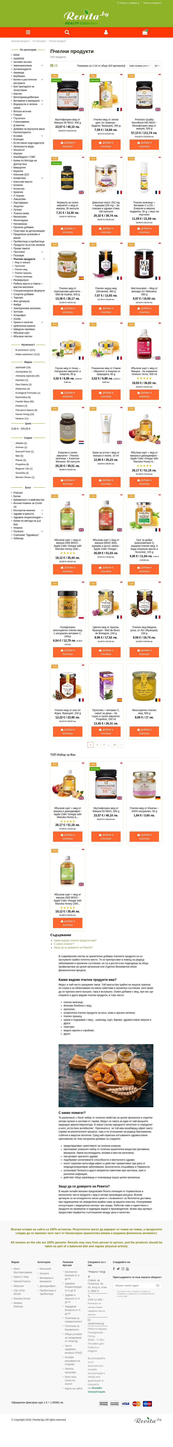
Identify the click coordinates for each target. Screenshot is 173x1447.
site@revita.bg (96, 1324)
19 (114, 745)
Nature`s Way (21, 1277)
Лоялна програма (70, 1371)
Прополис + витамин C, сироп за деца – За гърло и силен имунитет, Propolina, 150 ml (106, 715)
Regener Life (24, 469)
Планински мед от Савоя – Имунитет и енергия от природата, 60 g (106, 371)
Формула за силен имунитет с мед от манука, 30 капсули (67, 206)
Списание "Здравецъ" (26, 535)
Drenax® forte (24, 452)
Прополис (20, 266)
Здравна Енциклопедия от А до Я (73, 1288)
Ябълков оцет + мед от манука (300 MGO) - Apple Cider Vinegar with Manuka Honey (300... (67, 545)
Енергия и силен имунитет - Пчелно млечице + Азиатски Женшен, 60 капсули (68, 457)
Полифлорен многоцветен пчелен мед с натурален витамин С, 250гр (67, 632)
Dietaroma (22, 389)
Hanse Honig (24, 414)
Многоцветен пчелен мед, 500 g (144, 712)
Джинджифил (47, 1286)
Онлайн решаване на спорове (72, 1361)
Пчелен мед (21, 270)
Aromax (21, 447)
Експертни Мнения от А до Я (72, 1276)
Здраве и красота (24, 514)
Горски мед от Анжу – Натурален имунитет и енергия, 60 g (67, 371)
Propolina (22, 464)
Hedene (22, 419)
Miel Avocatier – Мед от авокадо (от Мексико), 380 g (144, 291)
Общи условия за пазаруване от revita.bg (73, 1338)
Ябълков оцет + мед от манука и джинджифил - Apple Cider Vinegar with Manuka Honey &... (144, 457)
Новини (18, 528)
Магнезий (45, 1269)
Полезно (18, 531)
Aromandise (23, 372)
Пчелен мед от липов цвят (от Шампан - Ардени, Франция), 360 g (106, 123)
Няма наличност (27, 354)
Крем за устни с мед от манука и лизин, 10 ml (105, 455)
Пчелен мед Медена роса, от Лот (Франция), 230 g (144, 630)
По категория (28, 50)
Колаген (44, 1274)
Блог (28, 487)
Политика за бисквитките (72, 1328)
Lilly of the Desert (19, 1293)
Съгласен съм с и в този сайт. (136, 1294)
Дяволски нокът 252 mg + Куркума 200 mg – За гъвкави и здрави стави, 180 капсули (106, 207)
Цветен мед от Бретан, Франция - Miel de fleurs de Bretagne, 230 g (106, 630)
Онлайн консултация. (97, 1390)
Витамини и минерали (46, 1280)
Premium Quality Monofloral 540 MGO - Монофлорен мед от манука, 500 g (144, 125)
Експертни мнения (24, 510)
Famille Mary (24, 401)
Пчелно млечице (23, 277)
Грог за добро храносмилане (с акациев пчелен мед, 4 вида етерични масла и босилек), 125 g (144, 546)
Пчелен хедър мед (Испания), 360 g (106, 290)
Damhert (21, 380)
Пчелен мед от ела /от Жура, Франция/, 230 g (67, 712)
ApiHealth (23, 367)
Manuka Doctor (22, 1299)
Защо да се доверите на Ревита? (73, 948)
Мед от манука (22, 263)
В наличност (25, 350)
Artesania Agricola (27, 376)
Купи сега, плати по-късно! (71, 1381)
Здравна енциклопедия (27, 517)
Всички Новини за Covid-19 (28, 505)
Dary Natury (23, 384)
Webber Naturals (18, 1305)
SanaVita (22, 473)
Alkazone (19, 1286)
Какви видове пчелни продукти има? (75, 941)
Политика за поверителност (73, 1320)
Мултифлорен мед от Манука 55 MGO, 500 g (67, 122)
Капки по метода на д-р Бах (27, 523)
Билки (17, 496)
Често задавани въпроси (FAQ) (73, 1350)
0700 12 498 (95, 1300)
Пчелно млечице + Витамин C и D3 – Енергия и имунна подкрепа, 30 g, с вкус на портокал (144, 209)
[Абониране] (157, 1286)
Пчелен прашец (23, 273)
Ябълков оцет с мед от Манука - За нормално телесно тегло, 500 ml (144, 371)
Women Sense (24, 477)
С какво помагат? (64, 944)
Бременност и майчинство (29, 499)
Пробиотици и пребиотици (48, 1293)
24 (156, 66)
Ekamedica (23, 397)
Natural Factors (22, 1282)
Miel (19, 456)
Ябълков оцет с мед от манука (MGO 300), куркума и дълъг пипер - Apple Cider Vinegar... (106, 545)
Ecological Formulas (27, 393)
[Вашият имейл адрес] (133, 1286)
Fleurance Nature (26, 410)
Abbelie (21, 443)
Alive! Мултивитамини (23, 1271)
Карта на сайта (73, 1389)
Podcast (18, 492)
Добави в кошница (67, 145)
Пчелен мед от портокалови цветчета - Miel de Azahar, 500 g (67, 291)
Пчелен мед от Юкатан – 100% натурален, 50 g (144, 810)
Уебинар (18, 538)
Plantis (20, 460)
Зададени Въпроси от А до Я (73, 1311)
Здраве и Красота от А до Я (72, 1299)
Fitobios (21, 406)
